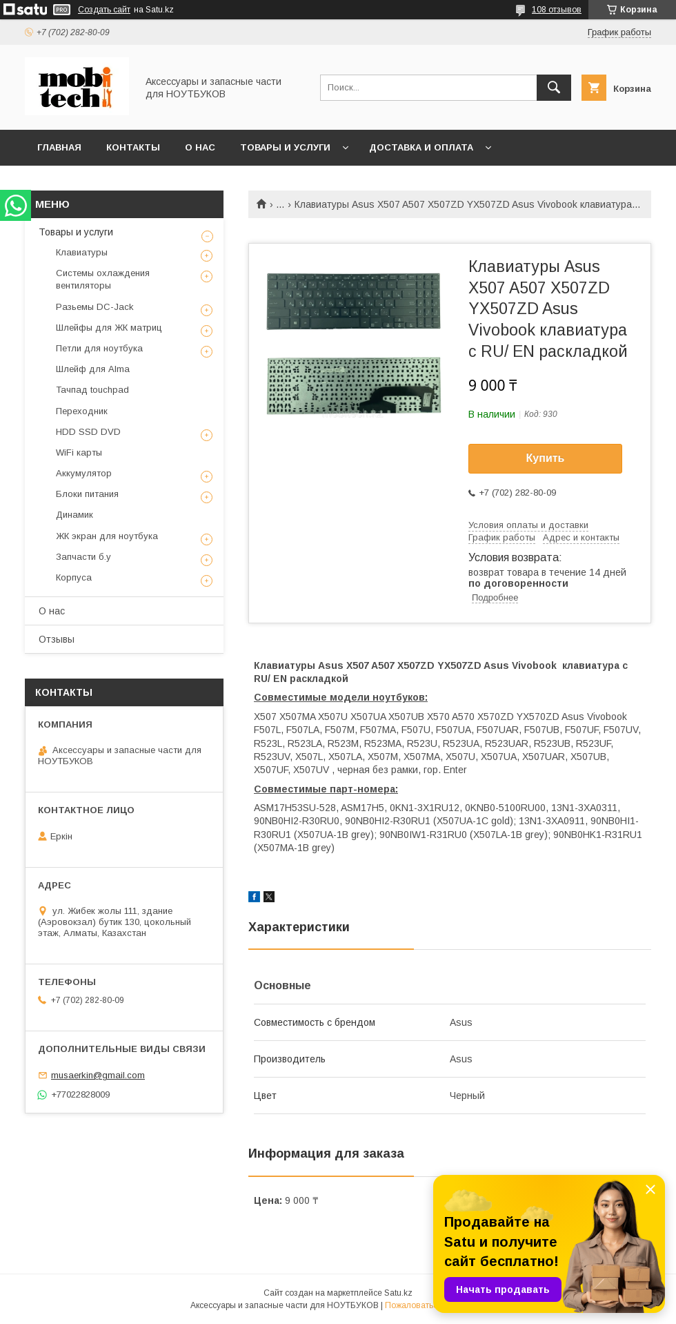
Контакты (133, 147)
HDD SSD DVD (88, 432)
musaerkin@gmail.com (98, 1075)
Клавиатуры (82, 252)
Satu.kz (398, 1293)
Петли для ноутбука (99, 348)
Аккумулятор (84, 473)
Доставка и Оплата (421, 147)
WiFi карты (79, 452)
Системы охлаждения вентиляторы (103, 279)
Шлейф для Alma (93, 369)
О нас (200, 147)
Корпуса (74, 577)
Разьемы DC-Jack (95, 307)
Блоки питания (87, 494)
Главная (59, 147)
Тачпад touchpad (92, 389)
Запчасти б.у (83, 557)
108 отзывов (556, 9)
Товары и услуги (285, 147)
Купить (545, 458)
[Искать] (554, 88)
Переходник (82, 411)
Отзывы (56, 639)
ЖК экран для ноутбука (107, 536)
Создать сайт (104, 9)
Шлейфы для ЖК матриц (109, 327)
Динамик (74, 514)
